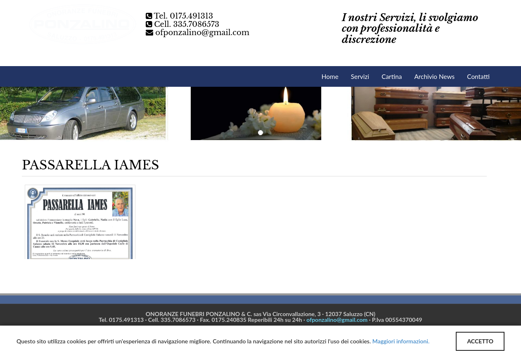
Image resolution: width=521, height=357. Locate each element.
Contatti (478, 76)
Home (330, 76)
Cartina (391, 76)
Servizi (360, 76)
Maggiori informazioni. (400, 341)
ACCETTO (480, 341)
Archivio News (434, 76)
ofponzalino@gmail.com (202, 32)
